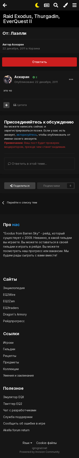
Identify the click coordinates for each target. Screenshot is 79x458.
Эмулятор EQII (13, 397)
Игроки (8, 342)
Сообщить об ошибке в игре (24, 423)
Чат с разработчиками (19, 410)
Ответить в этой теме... (27, 163)
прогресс (36, 251)
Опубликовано (36, 82)
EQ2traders (11, 308)
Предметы (11, 362)
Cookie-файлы (46, 443)
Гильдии (9, 349)
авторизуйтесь (26, 134)
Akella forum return (16, 430)
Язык (27, 443)
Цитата (22, 105)
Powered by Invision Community (40, 451)
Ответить (39, 62)
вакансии (56, 251)
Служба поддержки (17, 417)
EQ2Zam (9, 301)
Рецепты (9, 356)
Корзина (34, 48)
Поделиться (19, 186)
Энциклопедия (14, 288)
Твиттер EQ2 (12, 403)
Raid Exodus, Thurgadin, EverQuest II (31, 18)
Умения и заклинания (18, 375)
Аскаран (18, 44)
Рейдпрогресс (14, 321)
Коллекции (11, 369)
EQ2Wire (9, 294)
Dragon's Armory (15, 314)
